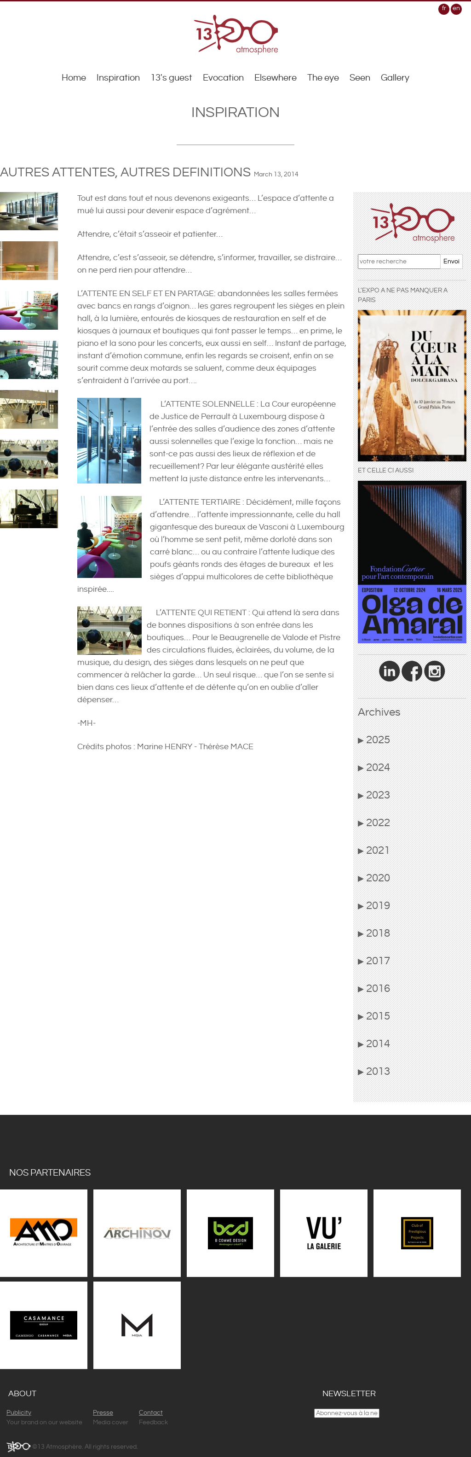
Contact (151, 1413)
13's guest (171, 78)
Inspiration (118, 78)
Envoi (451, 261)
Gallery (395, 78)
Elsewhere (275, 78)
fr (444, 8)
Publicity (18, 1413)
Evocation (223, 78)
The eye (323, 78)
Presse (103, 1413)
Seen (360, 78)
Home (74, 78)
